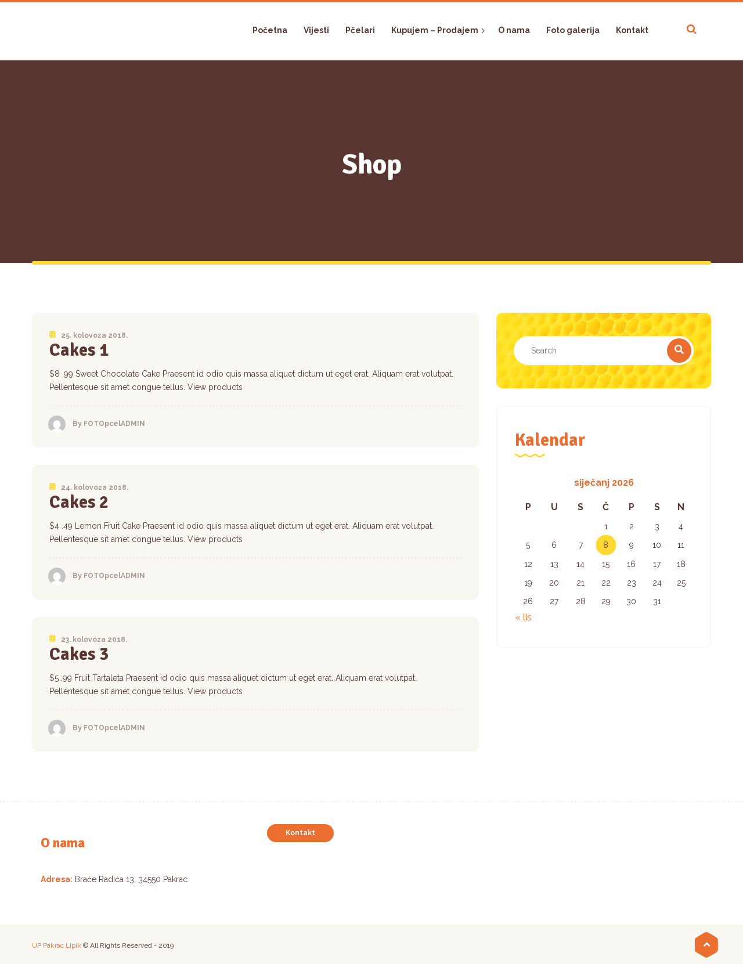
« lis (523, 617)
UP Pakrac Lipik (56, 945)
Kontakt (300, 833)
